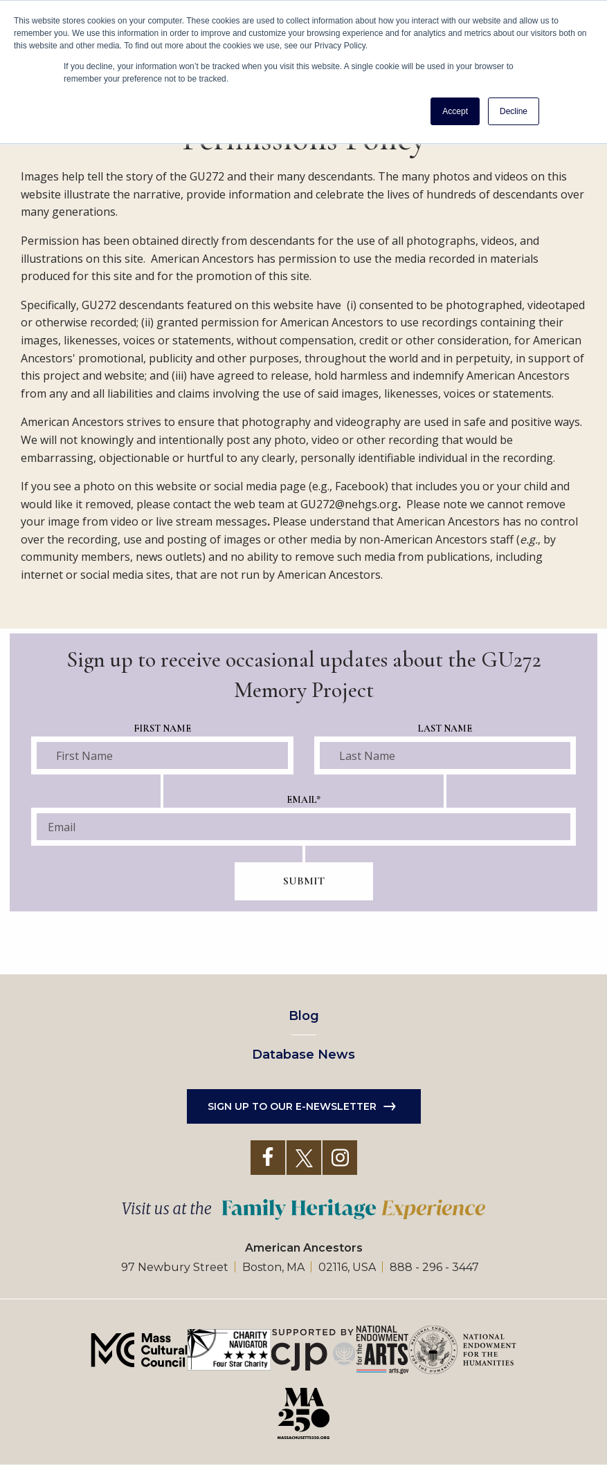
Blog (304, 1016)
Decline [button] (513, 111)
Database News (303, 1054)
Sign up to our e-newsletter (292, 1106)
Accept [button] (455, 111)
